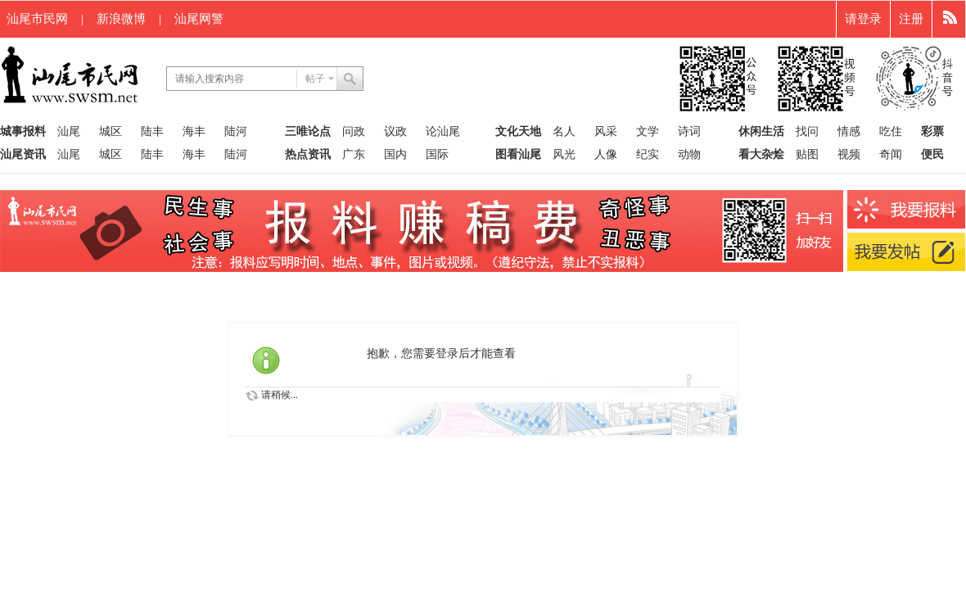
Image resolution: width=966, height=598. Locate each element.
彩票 (932, 131)
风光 (564, 154)
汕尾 (68, 131)
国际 (437, 154)
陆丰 (152, 131)
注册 (911, 18)
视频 (848, 154)
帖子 (315, 78)
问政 (353, 131)
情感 (848, 131)
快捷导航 (949, 19)
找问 (807, 131)
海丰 (194, 131)
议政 (395, 131)
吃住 (890, 131)
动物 (689, 154)
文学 (647, 131)
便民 (932, 154)
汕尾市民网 (37, 18)
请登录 (863, 18)
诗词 (689, 131)
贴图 (807, 154)
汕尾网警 (198, 18)
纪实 (647, 154)
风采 (605, 131)
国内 (395, 154)
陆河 (235, 131)
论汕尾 (443, 131)
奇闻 (890, 154)
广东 (353, 154)
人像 (605, 154)
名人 (564, 131)
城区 (110, 131)
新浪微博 (121, 18)
